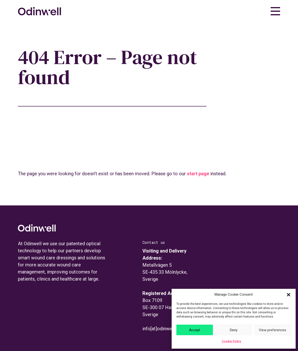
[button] (288, 294)
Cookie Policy (231, 341)
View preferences (272, 330)
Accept (194, 330)
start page (198, 173)
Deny (233, 330)
